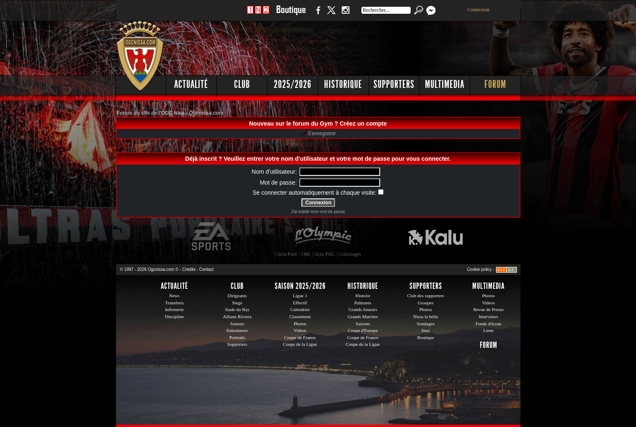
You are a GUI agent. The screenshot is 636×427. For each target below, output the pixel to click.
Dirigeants (237, 295)
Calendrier (300, 309)
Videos (300, 330)
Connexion (478, 10)
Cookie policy (479, 269)
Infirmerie (174, 309)
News (174, 295)
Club (242, 84)
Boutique (291, 14)
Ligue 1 (300, 295)
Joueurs (237, 323)
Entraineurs (237, 330)
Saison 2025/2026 (300, 286)
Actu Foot (287, 254)
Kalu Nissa (435, 236)
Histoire (363, 295)
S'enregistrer (318, 133)
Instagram (345, 14)
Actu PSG (324, 254)
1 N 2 (258, 14)
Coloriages (350, 254)
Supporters (394, 84)
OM (305, 254)
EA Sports (212, 236)
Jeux (425, 330)
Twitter (331, 14)
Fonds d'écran (488, 323)
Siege (237, 302)
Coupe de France (300, 337)
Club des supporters (425, 295)
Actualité (191, 84)
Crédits (189, 269)
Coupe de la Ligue (300, 344)
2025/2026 (293, 84)
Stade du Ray (237, 309)
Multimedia (444, 84)
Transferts (174, 302)
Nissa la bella (425, 316)
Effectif (300, 302)
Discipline (174, 316)
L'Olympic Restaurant (322, 236)
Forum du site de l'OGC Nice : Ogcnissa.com (170, 113)
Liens (488, 330)
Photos (300, 323)
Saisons (363, 323)
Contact (206, 269)
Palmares (362, 302)
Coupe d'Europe (363, 330)
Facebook (317, 14)
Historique (343, 84)
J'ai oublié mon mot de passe (318, 211)
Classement (300, 316)
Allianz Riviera (237, 316)
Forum (495, 84)
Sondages (425, 323)
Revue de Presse (488, 309)
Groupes (425, 302)
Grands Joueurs (362, 309)
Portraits (237, 337)
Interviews (488, 316)
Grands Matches (363, 316)
